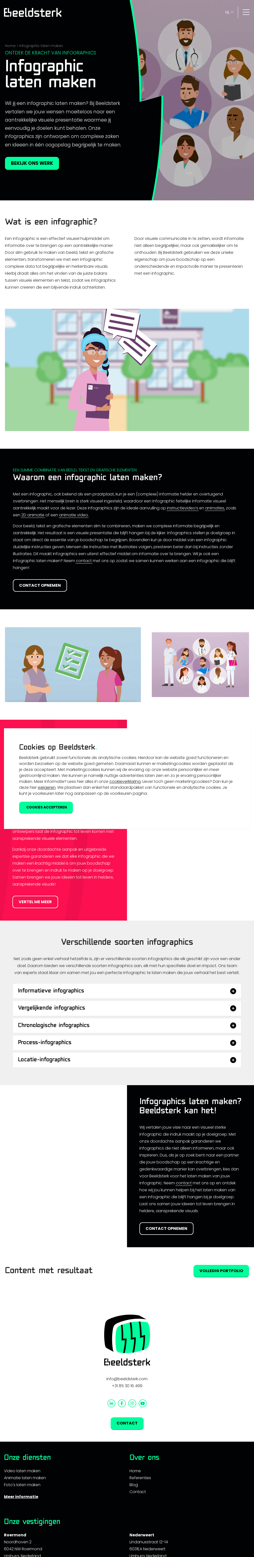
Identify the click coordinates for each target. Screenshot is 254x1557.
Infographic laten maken (41, 45)
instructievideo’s (182, 508)
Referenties (140, 1478)
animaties (214, 508)
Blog (133, 1485)
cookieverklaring (125, 782)
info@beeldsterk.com (127, 1379)
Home (10, 45)
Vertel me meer (35, 902)
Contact (137, 1492)
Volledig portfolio (221, 1271)
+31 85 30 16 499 (127, 1386)
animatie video (73, 515)
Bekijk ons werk (32, 163)
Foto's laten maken (22, 1485)
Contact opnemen (40, 585)
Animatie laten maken (25, 1478)
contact (84, 561)
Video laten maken (22, 1471)
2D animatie (32, 515)
